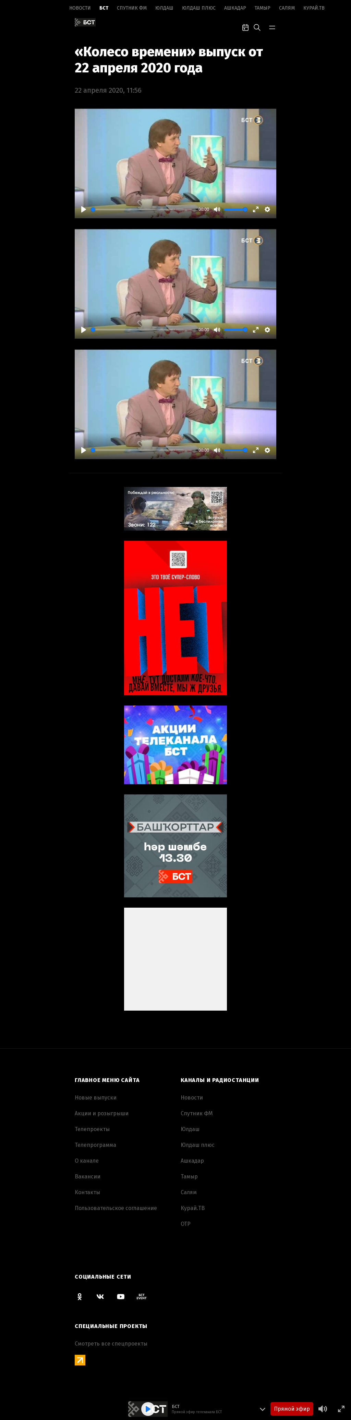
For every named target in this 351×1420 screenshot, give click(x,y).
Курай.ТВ (314, 8)
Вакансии (87, 1176)
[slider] (143, 209)
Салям (287, 8)
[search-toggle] (257, 26)
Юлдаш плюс (199, 8)
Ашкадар (235, 8)
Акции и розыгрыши (102, 1113)
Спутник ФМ (132, 8)
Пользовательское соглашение (116, 1208)
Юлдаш (164, 8)
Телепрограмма (95, 1145)
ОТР (186, 1224)
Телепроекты (92, 1129)
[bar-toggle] (272, 26)
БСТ (103, 8)
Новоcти (80, 8)
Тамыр (262, 8)
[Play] (83, 209)
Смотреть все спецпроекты (111, 1343)
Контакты (87, 1192)
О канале (87, 1160)
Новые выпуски (96, 1097)
